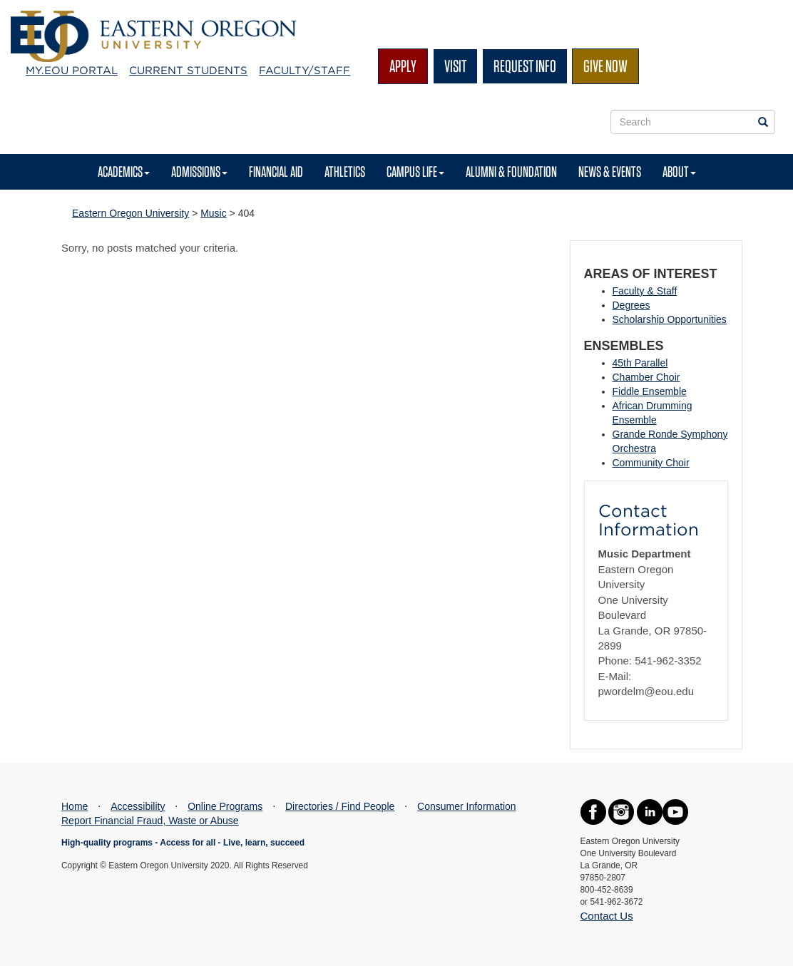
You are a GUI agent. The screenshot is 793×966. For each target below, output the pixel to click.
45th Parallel (640, 363)
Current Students (188, 70)
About (679, 171)
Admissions (199, 171)
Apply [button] (402, 66)
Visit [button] (455, 66)
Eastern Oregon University (130, 213)
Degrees (631, 305)
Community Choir (651, 462)
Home (74, 806)
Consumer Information (466, 806)
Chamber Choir (646, 377)
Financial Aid (276, 171)
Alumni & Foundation (511, 171)
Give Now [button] (605, 66)
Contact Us (606, 916)
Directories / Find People (339, 806)
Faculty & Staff (645, 291)
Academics (124, 171)
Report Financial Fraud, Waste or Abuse (150, 820)
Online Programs (225, 806)
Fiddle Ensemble (650, 391)
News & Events (609, 171)
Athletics (344, 171)
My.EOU (72, 70)
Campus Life (415, 171)
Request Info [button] (524, 66)
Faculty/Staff (304, 70)
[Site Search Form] (693, 122)
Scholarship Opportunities (670, 319)
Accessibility (138, 806)
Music (213, 213)
